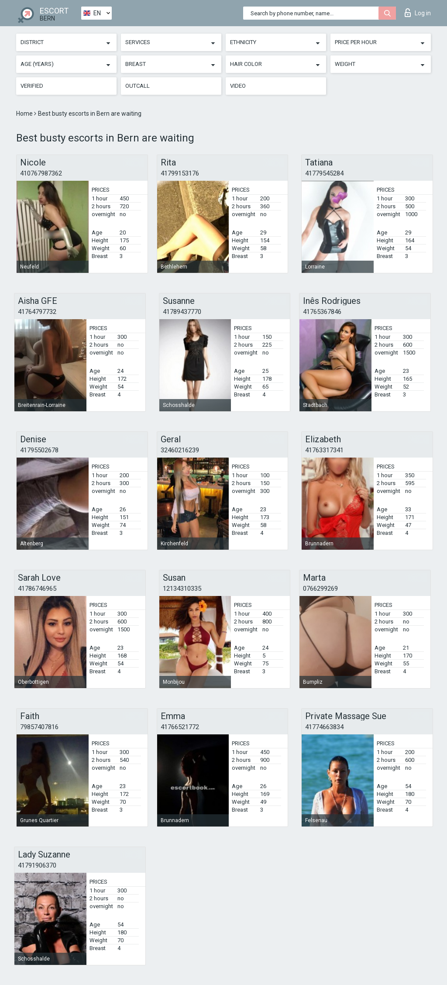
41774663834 (324, 727)
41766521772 (180, 727)
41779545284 (324, 173)
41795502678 (39, 450)
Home (25, 113)
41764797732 (37, 312)
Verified (32, 86)
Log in (418, 12)
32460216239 (180, 450)
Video (238, 86)
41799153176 (180, 173)
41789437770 (182, 312)
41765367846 (322, 312)
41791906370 (37, 865)
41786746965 (37, 588)
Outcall (137, 86)
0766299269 (320, 588)
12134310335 (182, 588)
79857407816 (39, 727)
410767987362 (41, 173)
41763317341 (324, 450)
